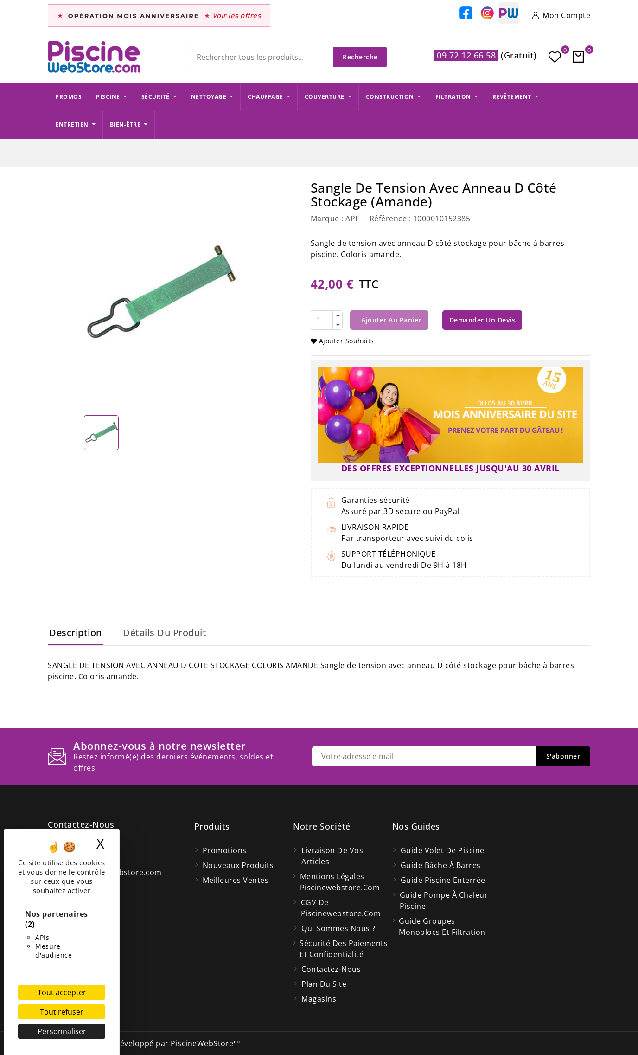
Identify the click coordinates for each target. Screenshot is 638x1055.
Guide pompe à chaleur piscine (444, 900)
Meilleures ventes (236, 880)
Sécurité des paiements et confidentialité (344, 948)
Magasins (318, 999)
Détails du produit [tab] (164, 632)
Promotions (225, 850)
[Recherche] (287, 57)
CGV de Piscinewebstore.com (341, 908)
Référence (388, 218)
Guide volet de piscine (443, 850)
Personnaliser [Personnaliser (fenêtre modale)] (62, 1031)
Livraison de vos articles (332, 856)
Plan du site (323, 984)
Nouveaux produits (238, 865)
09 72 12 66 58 (466, 55)
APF (352, 218)
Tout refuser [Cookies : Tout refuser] (61, 1012)
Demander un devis (482, 319)
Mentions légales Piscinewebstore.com (340, 882)
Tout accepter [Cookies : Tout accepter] (62, 992)
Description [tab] (75, 632)
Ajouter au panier (390, 319)
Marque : (327, 218)
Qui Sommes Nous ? (338, 928)
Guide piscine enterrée (443, 880)
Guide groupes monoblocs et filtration (442, 926)
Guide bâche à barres (441, 865)
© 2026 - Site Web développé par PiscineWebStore (144, 1043)
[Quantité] (322, 320)
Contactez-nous (81, 824)
